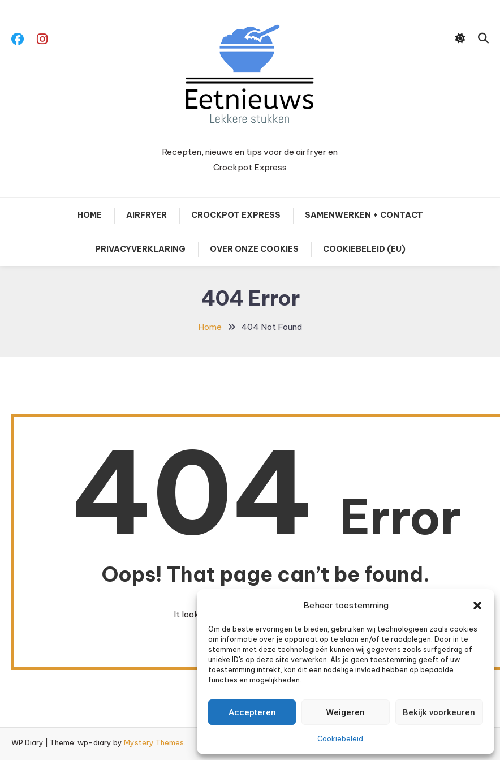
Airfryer (146, 215)
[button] (477, 605)
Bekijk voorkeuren (439, 712)
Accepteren (252, 712)
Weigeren (345, 712)
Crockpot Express (236, 215)
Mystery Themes (154, 742)
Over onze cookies (254, 249)
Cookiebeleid (340, 739)
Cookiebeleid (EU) (364, 249)
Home (89, 215)
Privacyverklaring (140, 249)
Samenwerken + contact (364, 215)
